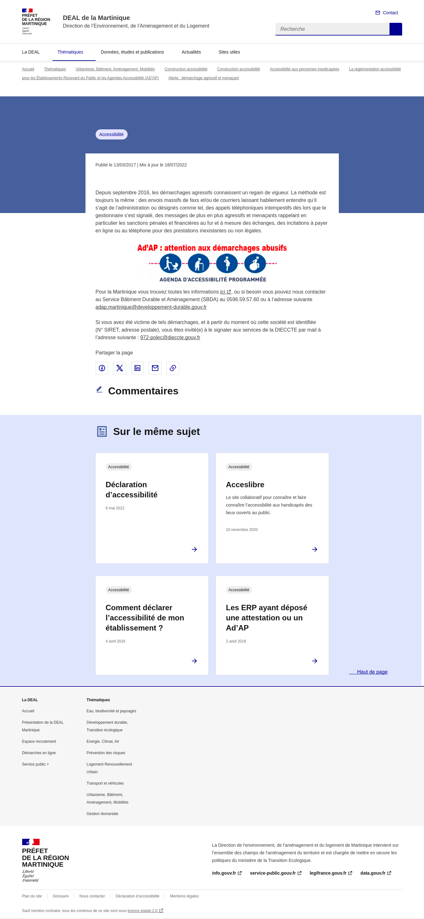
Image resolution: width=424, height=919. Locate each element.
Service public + (35, 764)
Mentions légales (184, 896)
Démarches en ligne (39, 753)
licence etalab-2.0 (142, 911)
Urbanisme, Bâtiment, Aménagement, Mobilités (115, 69)
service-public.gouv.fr (272, 873)
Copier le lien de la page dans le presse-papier (173, 368)
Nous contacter (92, 896)
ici (222, 291)
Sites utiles (229, 52)
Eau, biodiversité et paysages (111, 711)
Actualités (191, 52)
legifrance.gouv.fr (328, 873)
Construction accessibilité (186, 69)
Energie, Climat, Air (103, 741)
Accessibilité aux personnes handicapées (304, 69)
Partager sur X (119, 368)
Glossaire (61, 896)
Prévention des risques (106, 753)
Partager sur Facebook (102, 368)
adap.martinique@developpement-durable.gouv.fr (151, 307)
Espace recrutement (39, 741)
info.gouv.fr (224, 873)
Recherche (395, 29)
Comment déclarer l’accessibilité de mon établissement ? (145, 617)
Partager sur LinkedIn (137, 368)
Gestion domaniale (102, 814)
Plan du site (32, 896)
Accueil (28, 69)
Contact (390, 12)
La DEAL (31, 52)
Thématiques (70, 52)
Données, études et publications (132, 52)
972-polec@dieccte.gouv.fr (170, 337)
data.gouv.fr (372, 873)
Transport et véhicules (105, 783)
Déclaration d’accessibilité (132, 489)
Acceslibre (245, 484)
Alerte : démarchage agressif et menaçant (203, 78)
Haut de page (372, 672)
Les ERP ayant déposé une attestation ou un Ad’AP (266, 617)
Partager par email (155, 368)
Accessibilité (111, 134)
